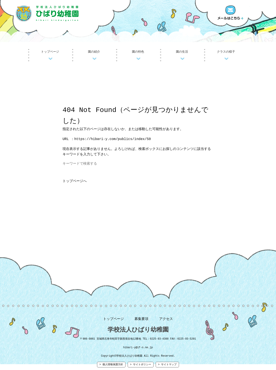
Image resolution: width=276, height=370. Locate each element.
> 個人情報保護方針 (111, 367)
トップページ (50, 52)
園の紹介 (94, 52)
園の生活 (182, 52)
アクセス (166, 320)
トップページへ (75, 182)
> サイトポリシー (140, 367)
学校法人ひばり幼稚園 (138, 331)
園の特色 (138, 52)
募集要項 (141, 320)
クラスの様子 (226, 52)
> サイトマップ (167, 367)
